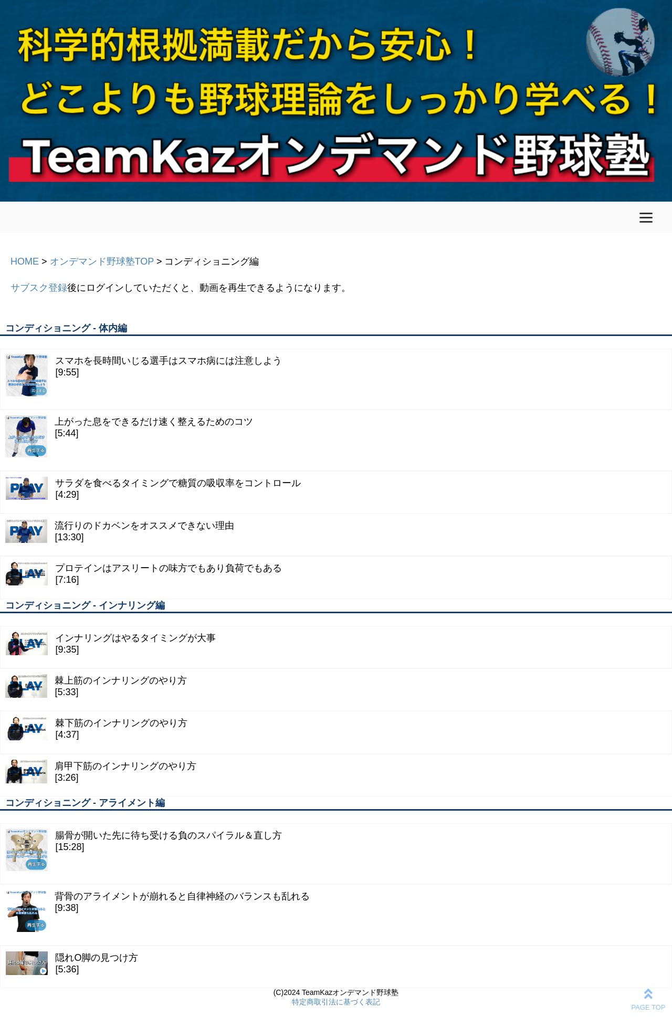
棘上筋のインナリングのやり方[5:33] (96, 686)
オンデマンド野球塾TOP (102, 261)
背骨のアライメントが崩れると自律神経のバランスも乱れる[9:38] (157, 911)
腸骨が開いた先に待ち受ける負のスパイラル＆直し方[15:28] (144, 850)
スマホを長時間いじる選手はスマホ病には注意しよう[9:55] (144, 375)
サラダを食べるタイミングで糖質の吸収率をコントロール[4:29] (153, 488)
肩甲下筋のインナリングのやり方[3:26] (100, 771)
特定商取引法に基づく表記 (336, 1002)
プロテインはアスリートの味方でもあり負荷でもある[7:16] (144, 573)
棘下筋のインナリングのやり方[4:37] (96, 728)
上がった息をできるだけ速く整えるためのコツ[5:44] (129, 436)
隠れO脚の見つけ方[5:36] (72, 963)
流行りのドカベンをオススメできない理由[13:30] (119, 531)
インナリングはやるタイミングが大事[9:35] (111, 643)
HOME (24, 261)
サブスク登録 (38, 287)
